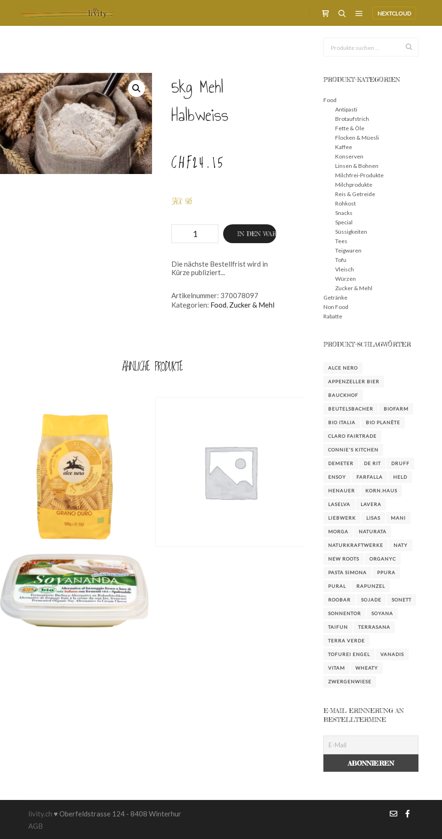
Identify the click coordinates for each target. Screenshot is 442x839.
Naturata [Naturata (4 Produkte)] (372, 531)
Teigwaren (348, 250)
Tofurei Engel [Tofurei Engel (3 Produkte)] (349, 654)
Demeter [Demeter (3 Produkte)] (341, 463)
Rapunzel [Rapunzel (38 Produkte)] (370, 586)
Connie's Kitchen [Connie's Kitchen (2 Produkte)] (353, 449)
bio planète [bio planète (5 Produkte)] (383, 422)
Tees (341, 241)
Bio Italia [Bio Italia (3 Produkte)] (341, 422)
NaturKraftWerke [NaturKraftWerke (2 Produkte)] (355, 545)
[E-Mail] (370, 745)
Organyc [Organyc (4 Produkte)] (383, 559)
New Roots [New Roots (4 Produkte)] (343, 559)
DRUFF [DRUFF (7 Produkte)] (400, 463)
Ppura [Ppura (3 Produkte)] (386, 572)
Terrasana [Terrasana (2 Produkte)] (374, 627)
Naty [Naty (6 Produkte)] (401, 545)
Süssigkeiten (351, 231)
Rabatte (332, 316)
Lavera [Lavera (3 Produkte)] (371, 504)
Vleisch (344, 269)
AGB (35, 826)
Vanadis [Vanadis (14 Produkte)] (392, 654)
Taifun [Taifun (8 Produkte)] (338, 627)
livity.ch (40, 813)
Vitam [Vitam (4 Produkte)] (336, 668)
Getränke (335, 297)
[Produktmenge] (194, 233)
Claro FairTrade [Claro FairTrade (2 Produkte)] (352, 436)
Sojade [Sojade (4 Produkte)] (371, 599)
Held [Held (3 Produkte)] (400, 477)
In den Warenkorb (256, 233)
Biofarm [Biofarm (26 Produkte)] (396, 409)
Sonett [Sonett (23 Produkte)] (401, 599)
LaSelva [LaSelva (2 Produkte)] (339, 504)
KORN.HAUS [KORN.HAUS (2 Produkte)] (381, 490)
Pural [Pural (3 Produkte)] (337, 586)
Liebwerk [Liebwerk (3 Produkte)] (342, 518)
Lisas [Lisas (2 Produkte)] (373, 518)
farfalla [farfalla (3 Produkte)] (369, 477)
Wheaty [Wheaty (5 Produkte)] (366, 668)
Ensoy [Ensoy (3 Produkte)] (337, 477)
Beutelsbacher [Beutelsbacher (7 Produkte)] (350, 409)
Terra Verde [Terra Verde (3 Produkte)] (346, 640)
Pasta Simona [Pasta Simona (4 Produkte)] (347, 572)
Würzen (345, 278)
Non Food (335, 306)
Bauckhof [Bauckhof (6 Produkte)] (343, 395)
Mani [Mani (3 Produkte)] (398, 518)
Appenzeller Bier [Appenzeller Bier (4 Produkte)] (353, 381)
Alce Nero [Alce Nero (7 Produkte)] (343, 368)
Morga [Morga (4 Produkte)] (338, 531)
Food (218, 305)
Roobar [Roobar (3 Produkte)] (339, 599)
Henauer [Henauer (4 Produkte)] (341, 490)
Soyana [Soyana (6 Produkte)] (382, 613)
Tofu (340, 259)
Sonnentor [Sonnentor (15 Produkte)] (344, 613)
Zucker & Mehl (251, 305)
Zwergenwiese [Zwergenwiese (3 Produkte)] (349, 681)
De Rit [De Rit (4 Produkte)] (372, 463)
